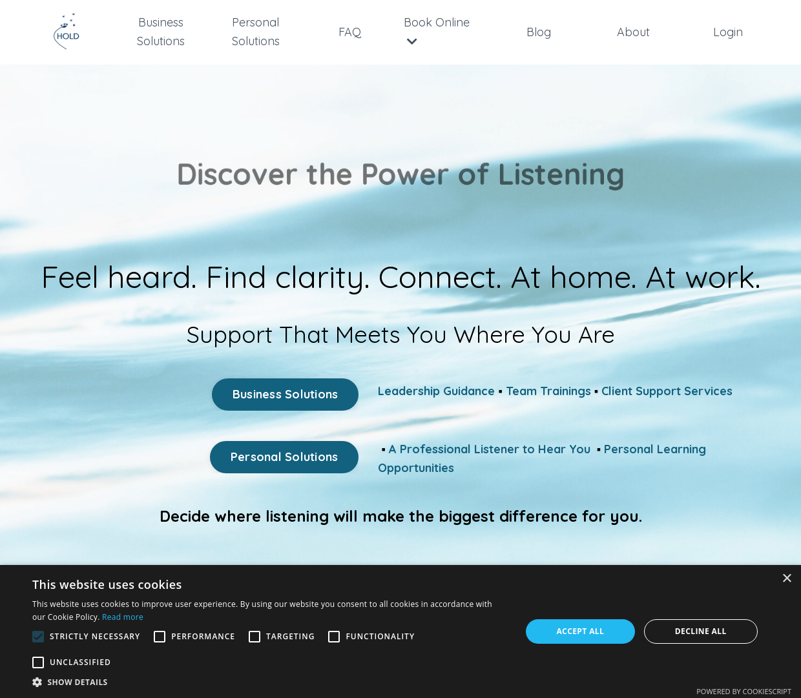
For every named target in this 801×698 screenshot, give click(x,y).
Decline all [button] (701, 631)
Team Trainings (548, 391)
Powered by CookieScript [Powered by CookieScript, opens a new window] (743, 691)
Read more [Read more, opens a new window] (122, 616)
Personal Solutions (256, 31)
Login (728, 32)
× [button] (786, 579)
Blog (538, 32)
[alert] (400, 631)
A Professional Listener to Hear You (489, 449)
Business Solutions (161, 31)
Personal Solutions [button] (284, 456)
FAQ (349, 32)
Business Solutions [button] (285, 394)
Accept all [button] (580, 631)
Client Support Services (667, 391)
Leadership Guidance (436, 391)
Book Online (437, 31)
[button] (269, 681)
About (633, 32)
